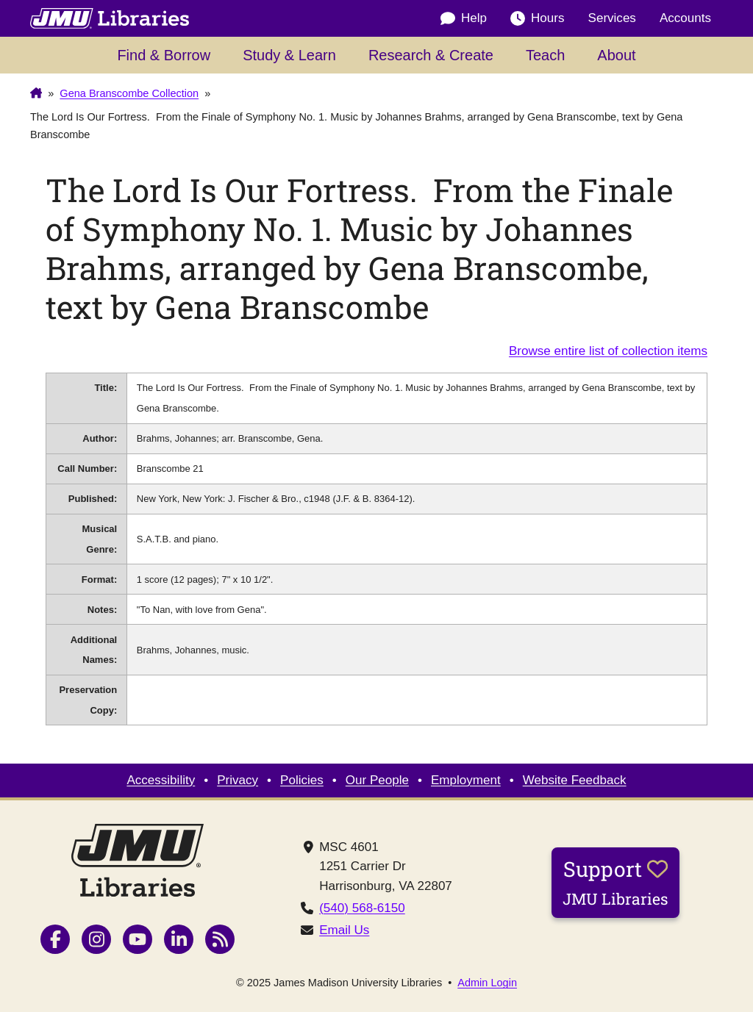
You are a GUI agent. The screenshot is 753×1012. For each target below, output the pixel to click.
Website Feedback (575, 780)
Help (463, 18)
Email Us (344, 930)
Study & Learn (289, 55)
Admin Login (487, 982)
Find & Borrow (163, 55)
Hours (537, 18)
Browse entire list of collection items (608, 351)
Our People (377, 780)
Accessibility (160, 780)
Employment (466, 780)
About (616, 55)
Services (612, 18)
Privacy (237, 780)
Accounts (685, 18)
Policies (302, 780)
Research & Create (430, 55)
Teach (545, 55)
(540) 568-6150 (362, 908)
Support (615, 882)
